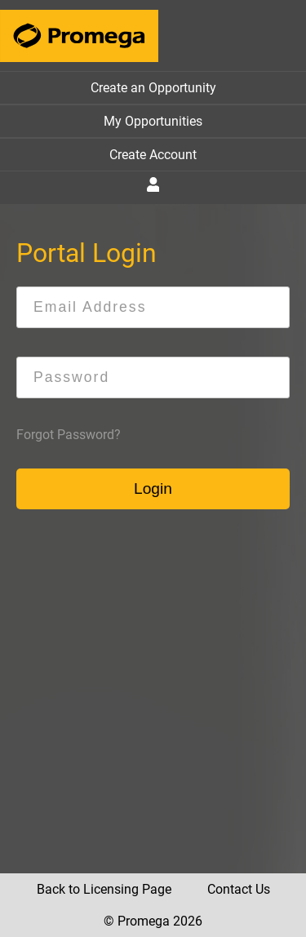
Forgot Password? (68, 434)
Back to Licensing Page (104, 889)
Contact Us (238, 889)
